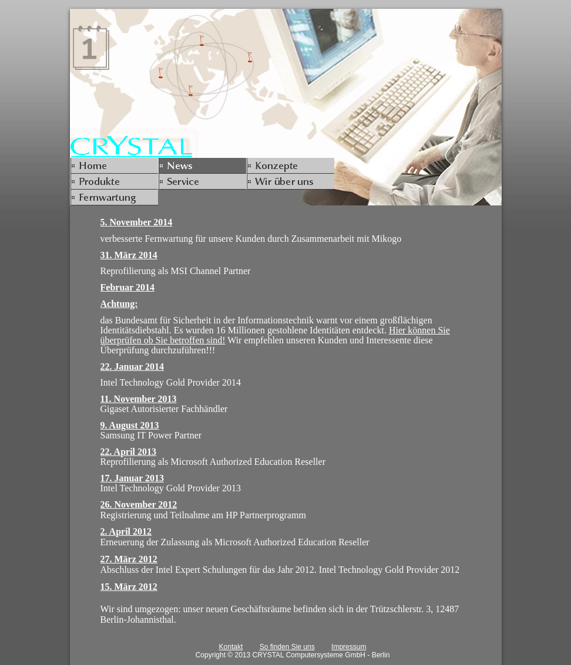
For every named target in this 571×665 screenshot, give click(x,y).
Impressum (348, 647)
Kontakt (231, 647)
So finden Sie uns (287, 647)
